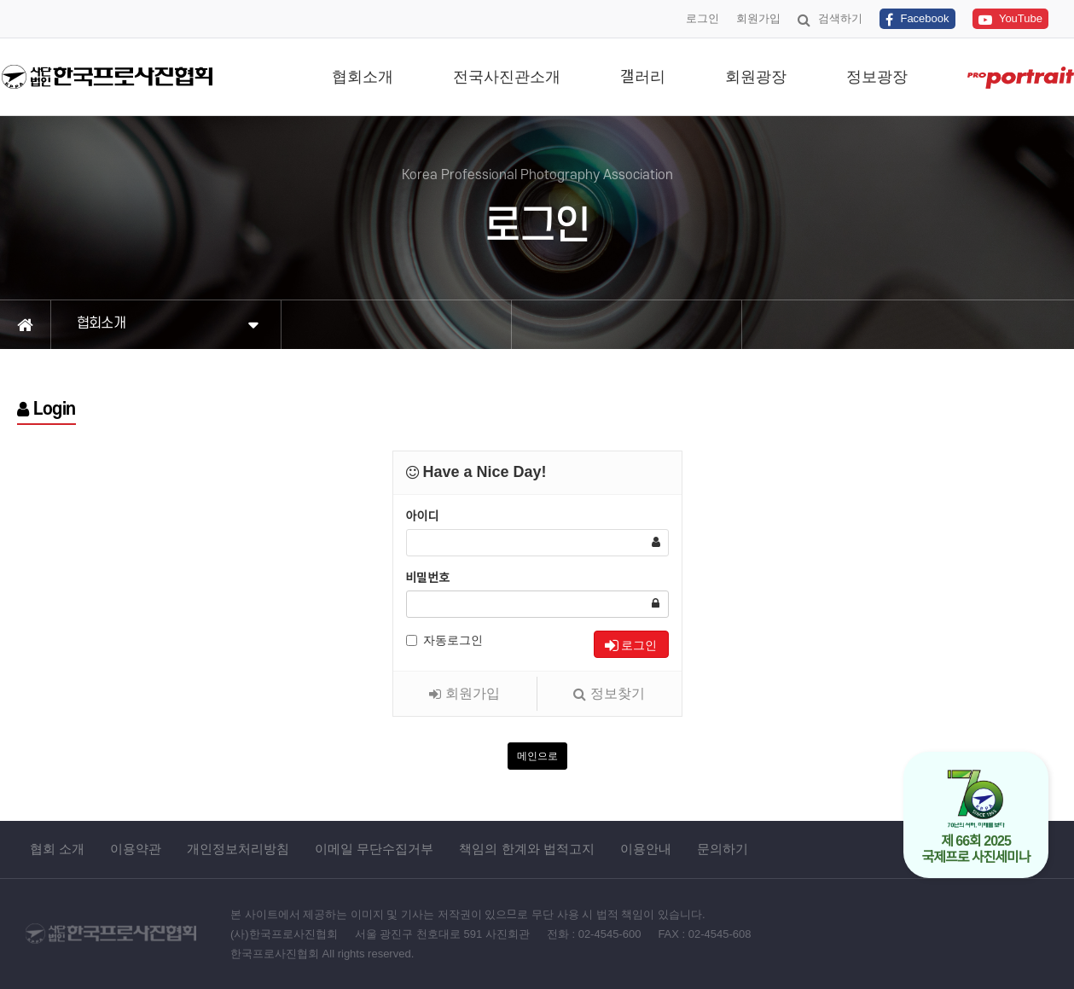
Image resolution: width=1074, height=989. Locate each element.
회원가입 (758, 18)
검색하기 (830, 19)
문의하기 (722, 848)
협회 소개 (57, 848)
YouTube (1010, 19)
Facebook (917, 19)
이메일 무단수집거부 (374, 848)
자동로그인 (444, 640)
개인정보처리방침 (238, 848)
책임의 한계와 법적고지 (526, 848)
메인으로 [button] (537, 756)
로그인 (702, 18)
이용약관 (135, 848)
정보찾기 (608, 693)
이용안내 (645, 848)
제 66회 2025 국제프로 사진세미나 (976, 816)
